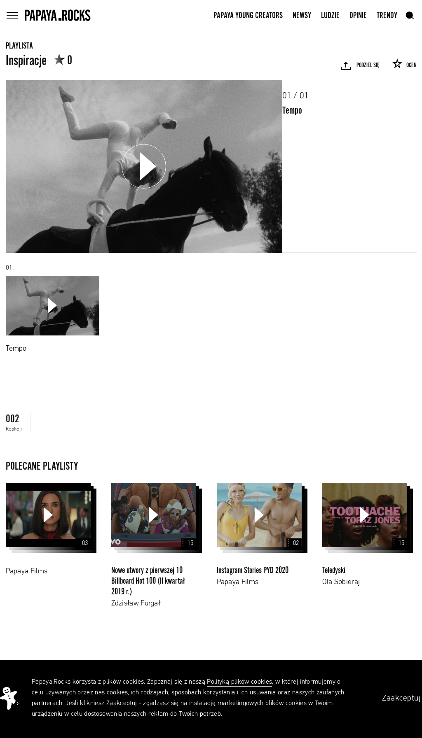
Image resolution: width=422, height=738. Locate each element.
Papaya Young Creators (248, 15)
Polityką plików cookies (239, 682)
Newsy (302, 15)
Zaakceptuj (401, 698)
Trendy (387, 15)
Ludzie (330, 15)
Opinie (358, 15)
